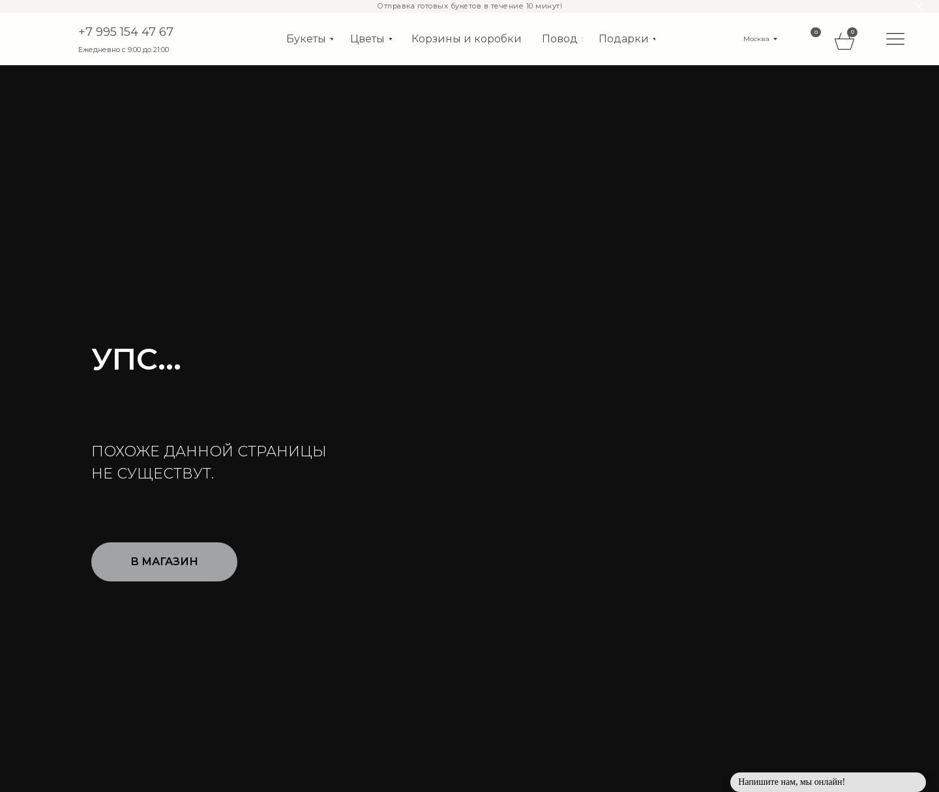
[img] (895, 38)
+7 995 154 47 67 (125, 32)
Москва (756, 39)
